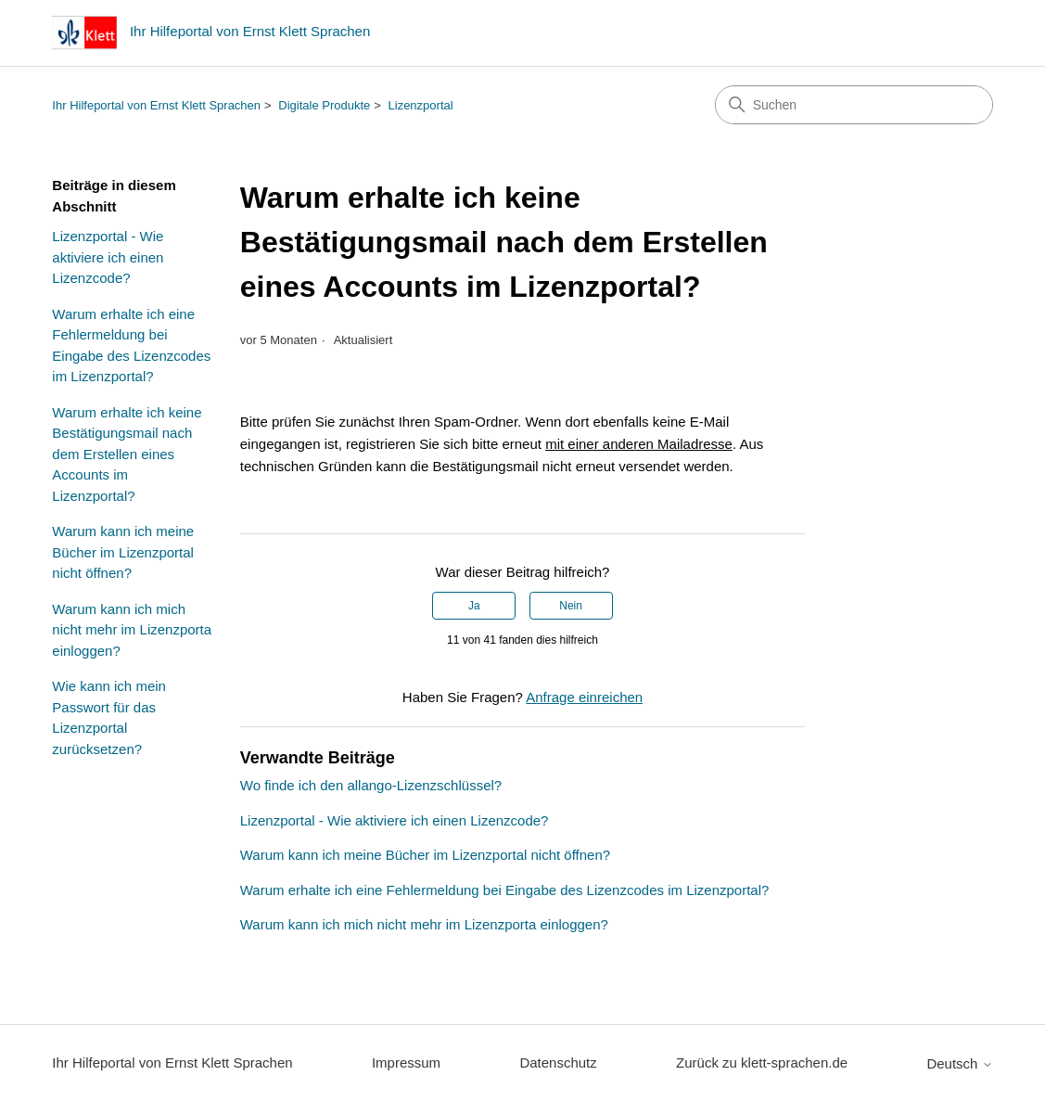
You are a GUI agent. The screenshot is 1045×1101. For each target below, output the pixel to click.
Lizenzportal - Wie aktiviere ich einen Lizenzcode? (107, 257)
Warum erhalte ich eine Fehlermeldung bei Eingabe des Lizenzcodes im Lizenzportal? (131, 345)
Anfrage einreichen (584, 697)
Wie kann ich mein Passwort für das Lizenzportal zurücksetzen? (109, 717)
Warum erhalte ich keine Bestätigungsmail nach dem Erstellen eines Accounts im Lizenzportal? (126, 454)
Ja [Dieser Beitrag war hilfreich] (474, 605)
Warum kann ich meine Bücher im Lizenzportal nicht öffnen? (123, 552)
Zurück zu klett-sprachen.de (761, 1062)
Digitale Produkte (324, 105)
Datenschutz (557, 1062)
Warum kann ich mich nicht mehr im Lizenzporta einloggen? (131, 630)
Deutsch (959, 1063)
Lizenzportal (421, 105)
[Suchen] (854, 104)
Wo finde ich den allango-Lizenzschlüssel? (371, 785)
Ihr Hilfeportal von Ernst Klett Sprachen (156, 105)
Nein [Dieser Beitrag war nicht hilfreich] (570, 605)
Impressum (406, 1062)
